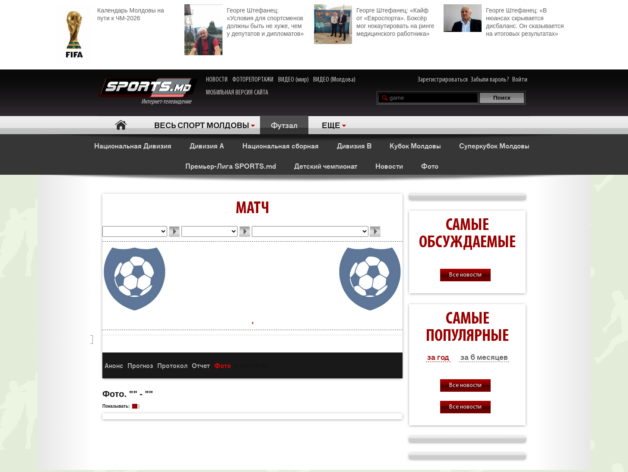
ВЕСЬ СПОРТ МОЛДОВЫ (201, 125)
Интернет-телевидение (148, 91)
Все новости (465, 275)
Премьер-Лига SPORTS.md (230, 165)
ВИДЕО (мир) (293, 79)
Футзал (284, 125)
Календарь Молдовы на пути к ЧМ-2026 (109, 13)
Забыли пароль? (490, 79)
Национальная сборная (280, 145)
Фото (429, 165)
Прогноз (140, 365)
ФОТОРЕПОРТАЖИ (252, 79)
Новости (389, 165)
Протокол (172, 365)
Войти (519, 79)
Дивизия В (354, 145)
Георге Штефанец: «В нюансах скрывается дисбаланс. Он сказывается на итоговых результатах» (504, 20)
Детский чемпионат (325, 165)
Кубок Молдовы (415, 145)
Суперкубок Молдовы (494, 145)
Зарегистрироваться (443, 79)
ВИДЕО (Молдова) (334, 79)
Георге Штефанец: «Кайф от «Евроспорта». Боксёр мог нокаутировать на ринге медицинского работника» (374, 21)
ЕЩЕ (331, 125)
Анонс (114, 365)
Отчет (201, 365)
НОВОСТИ (217, 79)
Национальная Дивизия (132, 145)
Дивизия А (207, 145)
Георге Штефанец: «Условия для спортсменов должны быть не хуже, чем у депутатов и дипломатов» (244, 21)
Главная (120, 125)
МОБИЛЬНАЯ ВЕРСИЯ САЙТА (237, 92)
